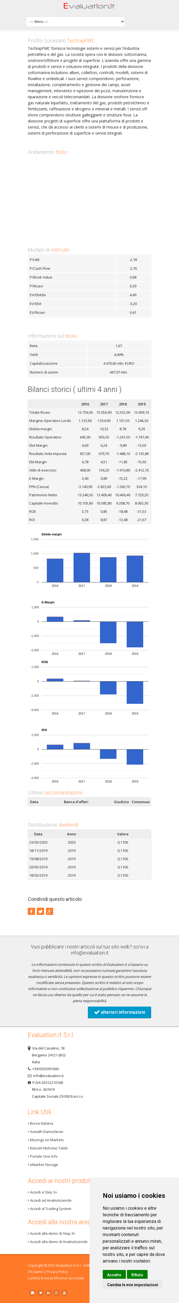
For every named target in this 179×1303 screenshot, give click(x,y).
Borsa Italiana (40, 1123)
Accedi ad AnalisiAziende (50, 1200)
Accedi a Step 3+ (42, 1192)
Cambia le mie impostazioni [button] (132, 1285)
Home (89, 7)
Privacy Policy (57, 1271)
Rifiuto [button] (137, 1275)
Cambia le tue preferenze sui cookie (56, 1278)
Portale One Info (43, 1156)
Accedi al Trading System (49, 1208)
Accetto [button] (114, 1275)
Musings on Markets (46, 1139)
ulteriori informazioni (119, 1012)
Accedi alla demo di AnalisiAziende (58, 1241)
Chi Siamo (35, 1271)
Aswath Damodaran (45, 1131)
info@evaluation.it (90, 953)
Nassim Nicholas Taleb (48, 1148)
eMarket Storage (43, 1164)
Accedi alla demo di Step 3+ (51, 1233)
